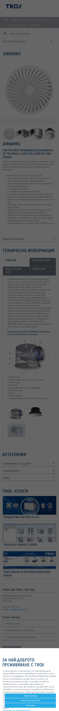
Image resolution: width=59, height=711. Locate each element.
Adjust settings (30, 695)
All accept (30, 705)
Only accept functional (30, 700)
